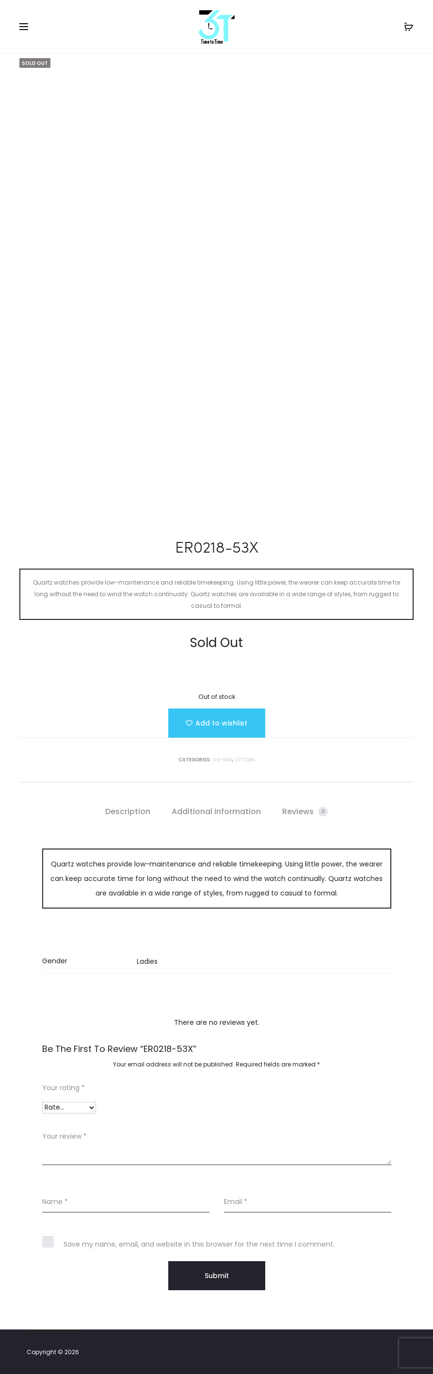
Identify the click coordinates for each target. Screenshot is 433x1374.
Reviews (305, 811)
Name (55, 1201)
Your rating (63, 1088)
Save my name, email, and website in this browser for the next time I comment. (199, 1244)
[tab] (127, 812)
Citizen (245, 759)
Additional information (216, 811)
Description (127, 811)
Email (235, 1201)
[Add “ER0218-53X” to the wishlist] (216, 723)
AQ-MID (222, 759)
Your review (64, 1136)
